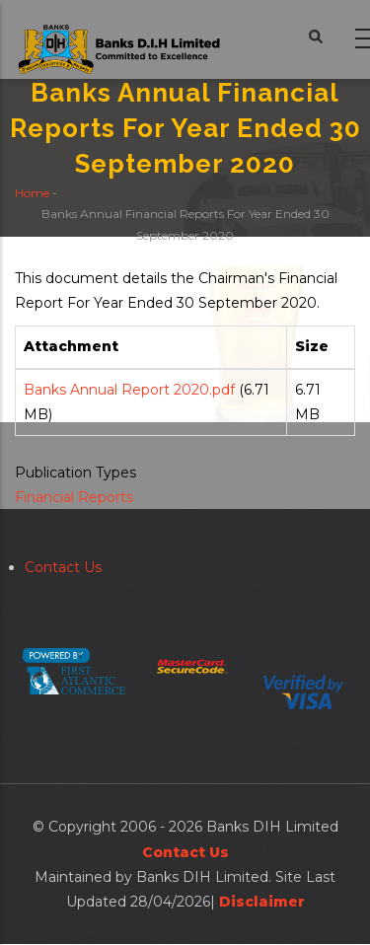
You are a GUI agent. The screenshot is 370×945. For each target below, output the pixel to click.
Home (32, 191)
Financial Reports (74, 497)
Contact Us (63, 567)
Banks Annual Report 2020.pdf (129, 390)
